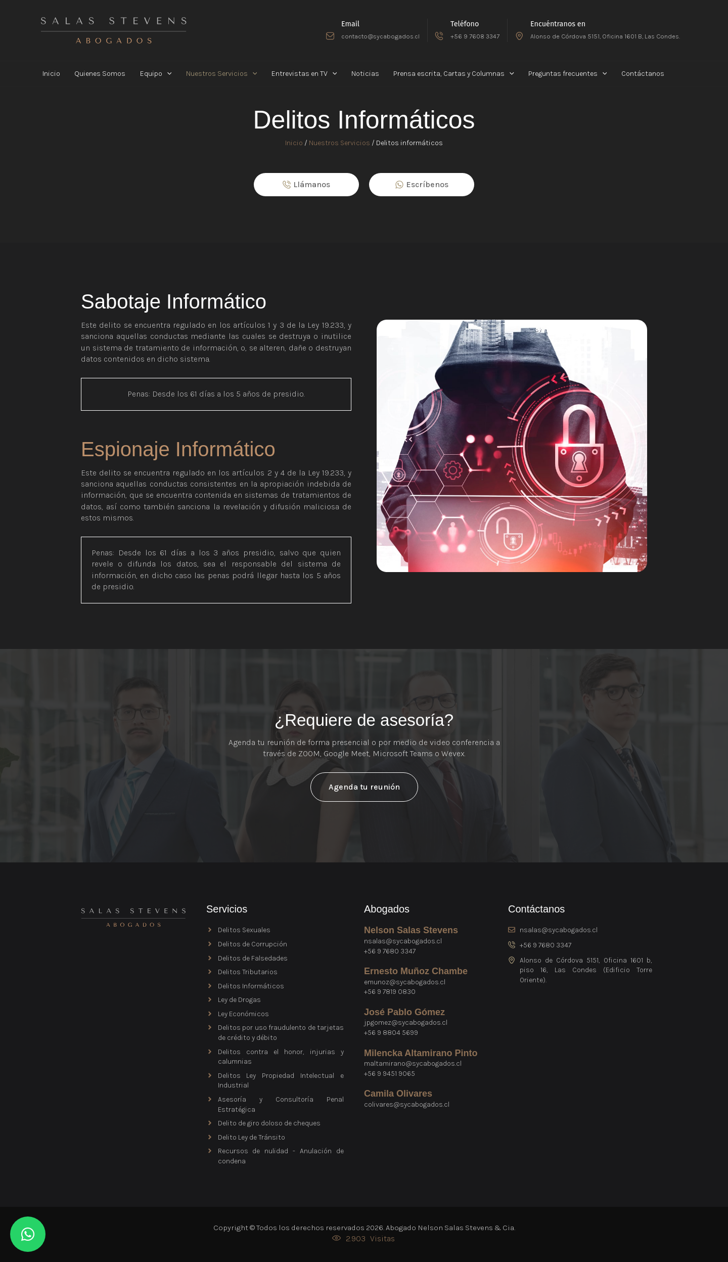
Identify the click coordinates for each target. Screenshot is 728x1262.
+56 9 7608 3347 (474, 36)
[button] (156, 73)
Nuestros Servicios (339, 143)
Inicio (294, 143)
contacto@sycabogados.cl (380, 36)
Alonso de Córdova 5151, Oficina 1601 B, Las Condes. (605, 36)
